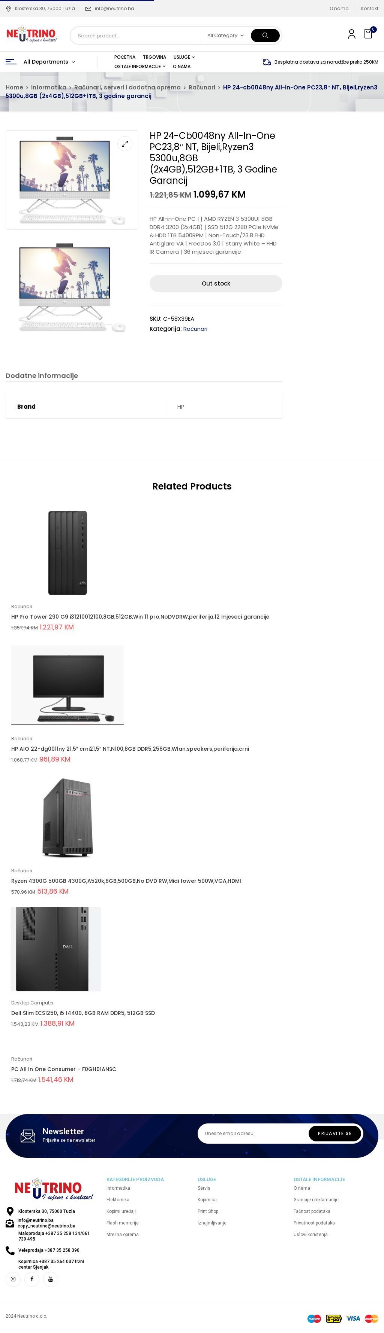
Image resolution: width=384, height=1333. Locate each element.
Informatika (48, 87)
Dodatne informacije (42, 376)
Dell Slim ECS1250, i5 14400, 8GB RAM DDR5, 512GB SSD (83, 1013)
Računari (202, 87)
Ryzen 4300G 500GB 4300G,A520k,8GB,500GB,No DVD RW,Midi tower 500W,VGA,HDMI (126, 881)
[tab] (42, 377)
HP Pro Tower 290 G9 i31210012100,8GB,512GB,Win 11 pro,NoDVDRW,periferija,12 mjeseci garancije (140, 617)
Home (14, 87)
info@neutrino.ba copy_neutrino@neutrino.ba (46, 1223)
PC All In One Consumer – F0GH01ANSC (63, 1069)
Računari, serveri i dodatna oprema (127, 87)
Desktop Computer (32, 1003)
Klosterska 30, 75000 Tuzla (40, 8)
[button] (369, 33)
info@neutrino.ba (114, 8)
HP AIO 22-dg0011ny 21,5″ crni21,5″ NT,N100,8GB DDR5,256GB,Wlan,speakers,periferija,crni (130, 749)
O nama (339, 8)
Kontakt (369, 8)
